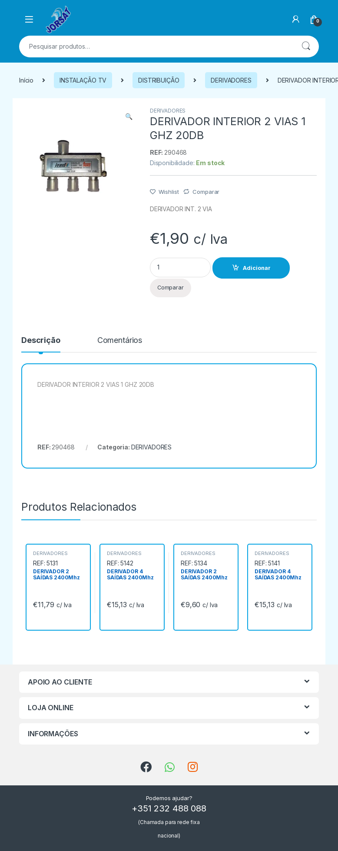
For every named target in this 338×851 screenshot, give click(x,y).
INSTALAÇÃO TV (83, 80)
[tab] (40, 344)
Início (26, 80)
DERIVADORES (231, 80)
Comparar (205, 191)
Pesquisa (306, 47)
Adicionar (257, 268)
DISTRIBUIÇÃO (158, 80)
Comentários (119, 340)
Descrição (40, 340)
